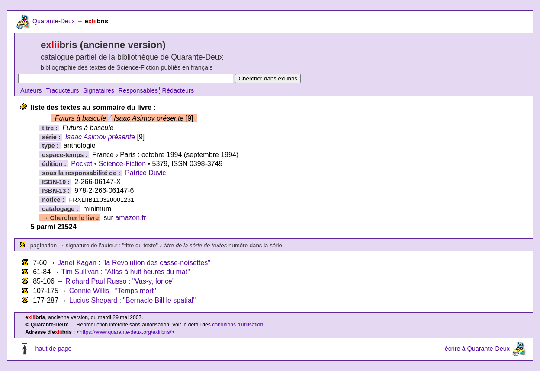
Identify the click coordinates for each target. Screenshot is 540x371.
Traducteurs (62, 90)
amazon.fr (130, 217)
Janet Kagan (77, 262)
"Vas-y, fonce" (153, 281)
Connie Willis (89, 290)
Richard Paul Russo (95, 281)
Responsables (138, 90)
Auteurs (31, 90)
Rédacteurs (178, 90)
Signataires (98, 90)
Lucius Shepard (93, 300)
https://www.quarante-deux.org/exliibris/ (125, 332)
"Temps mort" (135, 290)
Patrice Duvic (145, 172)
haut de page (53, 348)
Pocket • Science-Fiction (108, 163)
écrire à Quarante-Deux (477, 348)
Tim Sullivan (80, 271)
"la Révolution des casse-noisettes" (156, 262)
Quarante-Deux (53, 21)
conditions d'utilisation (237, 325)
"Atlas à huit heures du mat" (147, 271)
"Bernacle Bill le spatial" (159, 300)
